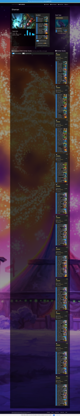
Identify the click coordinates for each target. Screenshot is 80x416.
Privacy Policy (57, 412)
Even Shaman (59, 18)
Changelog (48, 412)
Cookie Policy (62, 412)
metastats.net (28, 412)
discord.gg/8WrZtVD (47, 1)
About (66, 412)
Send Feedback (53, 4)
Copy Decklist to (42, 43)
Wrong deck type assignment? (62, 33)
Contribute (46, 4)
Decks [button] (66, 4)
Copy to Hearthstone (60, 58)
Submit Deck (60, 4)
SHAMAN (58, 54)
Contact (52, 412)
